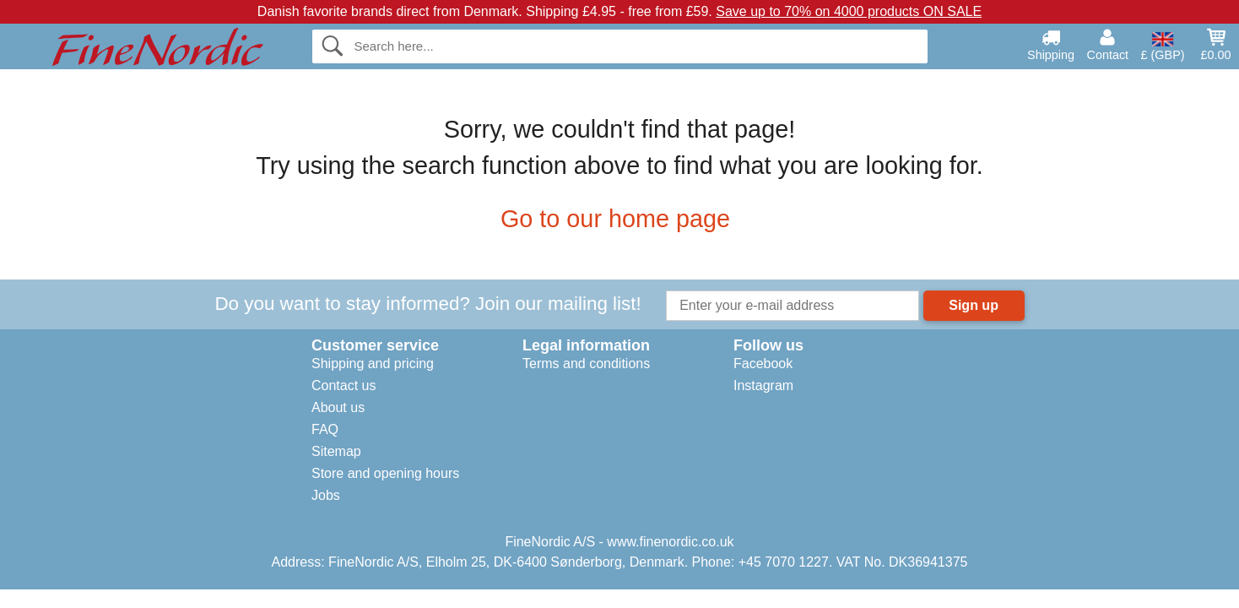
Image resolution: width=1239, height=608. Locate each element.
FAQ (324, 429)
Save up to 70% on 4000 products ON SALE (849, 11)
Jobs (325, 495)
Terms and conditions (586, 363)
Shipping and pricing (372, 363)
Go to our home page (619, 218)
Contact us (343, 385)
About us (338, 407)
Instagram (763, 385)
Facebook (763, 363)
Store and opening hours (385, 473)
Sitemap (336, 451)
